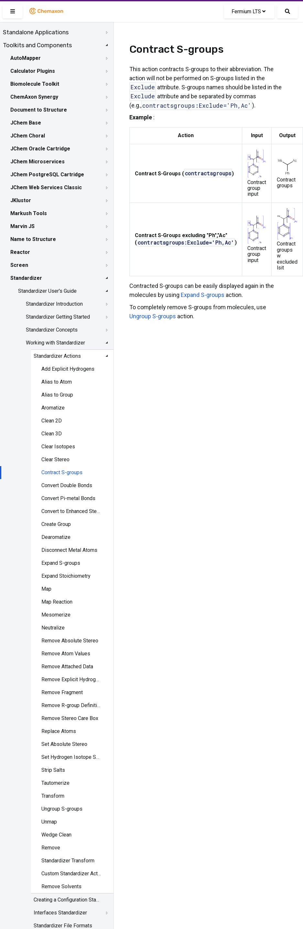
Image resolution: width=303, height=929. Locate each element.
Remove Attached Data (67, 666)
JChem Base (25, 123)
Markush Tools (28, 213)
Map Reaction (56, 602)
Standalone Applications (36, 32)
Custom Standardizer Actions (71, 873)
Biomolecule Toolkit (34, 84)
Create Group (56, 524)
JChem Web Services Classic (46, 187)
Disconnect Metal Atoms (69, 550)
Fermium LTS (248, 11)
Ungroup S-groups (61, 809)
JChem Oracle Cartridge (40, 149)
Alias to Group (57, 395)
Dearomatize (55, 537)
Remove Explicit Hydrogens (71, 679)
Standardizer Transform (67, 861)
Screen (19, 265)
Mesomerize (55, 615)
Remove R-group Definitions (71, 705)
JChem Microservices (37, 161)
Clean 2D (51, 421)
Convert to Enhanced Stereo (71, 511)
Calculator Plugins (32, 71)
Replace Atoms (58, 731)
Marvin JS (22, 226)
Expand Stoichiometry (66, 576)
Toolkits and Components (37, 45)
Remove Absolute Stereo (69, 641)
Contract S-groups (61, 472)
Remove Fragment (62, 692)
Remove (50, 848)
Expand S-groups (60, 563)
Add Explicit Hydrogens (67, 369)
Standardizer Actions (57, 356)
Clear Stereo (55, 459)
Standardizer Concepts (52, 330)
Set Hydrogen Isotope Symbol (71, 757)
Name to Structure (33, 239)
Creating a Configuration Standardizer (67, 900)
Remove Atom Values (65, 653)
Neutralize (53, 628)
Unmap (49, 822)
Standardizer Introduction (54, 304)
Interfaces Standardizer (60, 913)
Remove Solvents (61, 886)
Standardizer (26, 278)
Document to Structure (38, 110)
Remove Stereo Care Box (69, 718)
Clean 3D (51, 434)
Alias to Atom (56, 382)
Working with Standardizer (55, 343)
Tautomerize (55, 783)
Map (46, 589)
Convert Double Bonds (66, 485)
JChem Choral (27, 136)
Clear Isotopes (58, 446)
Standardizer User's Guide (47, 291)
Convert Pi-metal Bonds (68, 498)
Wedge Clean (56, 835)
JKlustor (20, 200)
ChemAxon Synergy (34, 97)
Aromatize (53, 408)
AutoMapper (25, 58)
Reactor (20, 252)
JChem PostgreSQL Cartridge (47, 174)
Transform (52, 796)
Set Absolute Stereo (64, 744)
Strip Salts (53, 770)
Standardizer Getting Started (58, 317)
